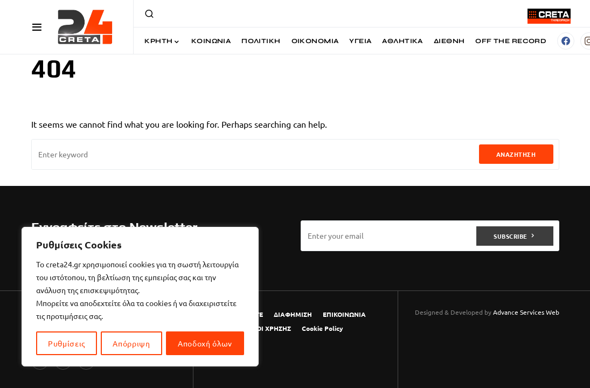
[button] (37, 27)
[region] (140, 296)
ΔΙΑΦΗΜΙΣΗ (293, 314)
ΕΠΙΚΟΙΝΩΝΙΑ (344, 314)
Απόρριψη (131, 343)
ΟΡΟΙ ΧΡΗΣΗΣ (269, 328)
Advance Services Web (526, 312)
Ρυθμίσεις (66, 343)
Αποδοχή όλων (205, 343)
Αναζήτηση (516, 154)
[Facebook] (565, 41)
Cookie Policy (322, 328)
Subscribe (510, 235)
